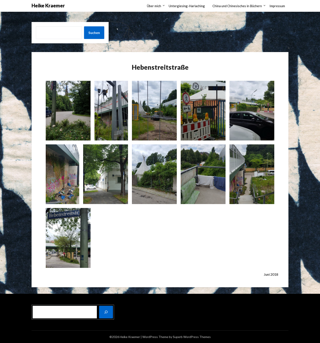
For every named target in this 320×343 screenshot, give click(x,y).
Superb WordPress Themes (192, 337)
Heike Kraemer (48, 5)
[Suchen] (106, 312)
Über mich (154, 6)
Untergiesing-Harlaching (187, 6)
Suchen (94, 32)
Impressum (277, 6)
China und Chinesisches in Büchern (237, 6)
